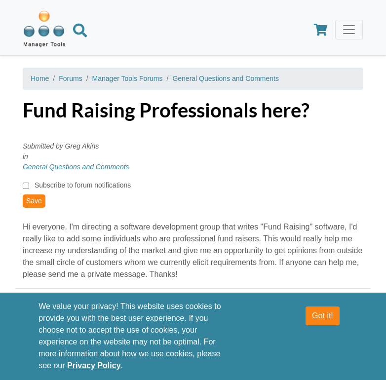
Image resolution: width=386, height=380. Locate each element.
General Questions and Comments (225, 78)
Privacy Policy (94, 369)
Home (40, 78)
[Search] (80, 32)
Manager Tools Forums (127, 78)
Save (34, 201)
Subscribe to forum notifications (83, 185)
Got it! (322, 319)
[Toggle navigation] (349, 29)
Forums (70, 78)
